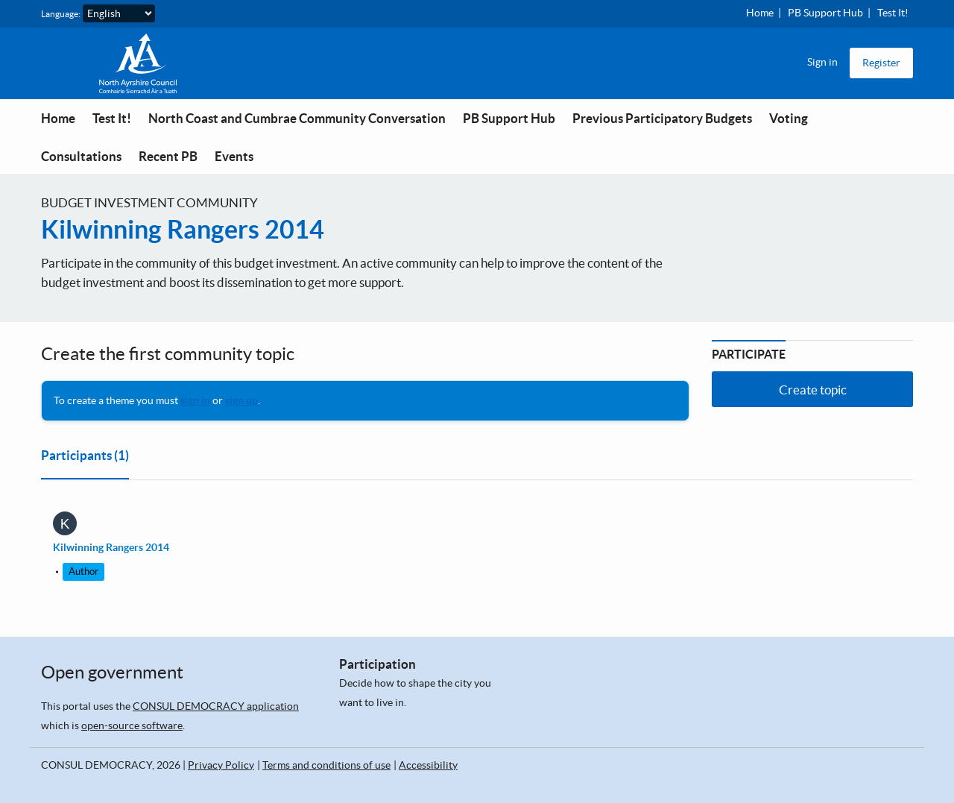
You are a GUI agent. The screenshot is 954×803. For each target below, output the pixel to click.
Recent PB (168, 156)
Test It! (893, 13)
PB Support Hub (825, 13)
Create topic (813, 389)
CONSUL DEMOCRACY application (216, 706)
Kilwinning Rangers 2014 (182, 229)
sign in (195, 400)
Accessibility (428, 765)
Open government (112, 672)
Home (760, 13)
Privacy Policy (221, 765)
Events (234, 156)
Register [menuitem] (881, 63)
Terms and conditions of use (326, 765)
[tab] (85, 458)
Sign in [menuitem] (822, 62)
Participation (377, 664)
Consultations (81, 156)
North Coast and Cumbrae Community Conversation (297, 118)
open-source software (132, 725)
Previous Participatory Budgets (662, 118)
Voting (788, 118)
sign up (241, 400)
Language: (60, 14)
